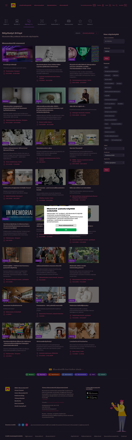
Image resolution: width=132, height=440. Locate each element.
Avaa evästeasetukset (66, 225)
